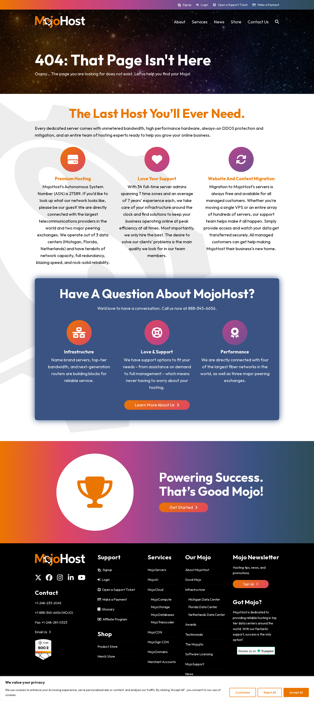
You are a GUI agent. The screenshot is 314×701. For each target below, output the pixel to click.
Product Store (107, 646)
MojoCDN (155, 632)
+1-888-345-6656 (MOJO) (54, 612)
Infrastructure (195, 590)
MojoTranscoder (162, 622)
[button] (277, 22)
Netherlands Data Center (206, 615)
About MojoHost (197, 570)
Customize (243, 692)
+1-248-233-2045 (48, 603)
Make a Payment (268, 5)
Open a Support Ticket (233, 5)
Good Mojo (193, 579)
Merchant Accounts (162, 662)
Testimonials (194, 634)
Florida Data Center (202, 607)
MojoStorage (160, 607)
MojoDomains (158, 652)
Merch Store (106, 656)
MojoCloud (155, 590)
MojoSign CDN (158, 642)
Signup (187, 5)
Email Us (43, 632)
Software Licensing (199, 654)
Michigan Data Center (204, 599)
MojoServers (157, 570)
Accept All (296, 692)
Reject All (270, 692)
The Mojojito (194, 644)
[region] (157, 688)
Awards (190, 624)
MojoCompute (161, 599)
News (189, 674)
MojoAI (153, 579)
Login (204, 5)
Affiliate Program (112, 619)
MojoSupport (194, 664)
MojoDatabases (162, 615)
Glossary (105, 609)
